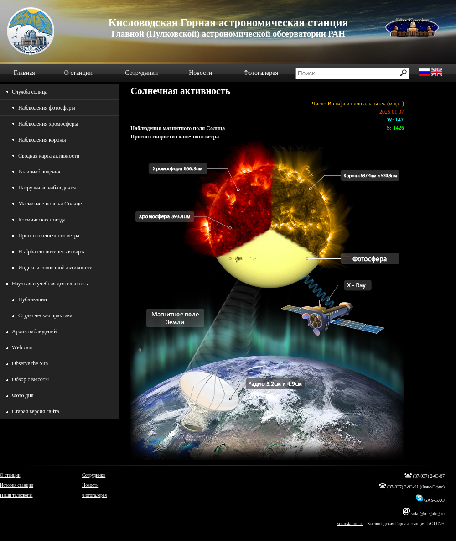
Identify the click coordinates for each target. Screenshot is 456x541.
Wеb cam (22, 347)
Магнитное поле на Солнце (50, 203)
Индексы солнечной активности (55, 267)
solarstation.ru (350, 523)
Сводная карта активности (48, 155)
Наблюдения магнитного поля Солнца (177, 128)
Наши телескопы (16, 495)
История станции (16, 485)
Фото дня (22, 395)
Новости (200, 72)
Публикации (32, 299)
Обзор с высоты (30, 379)
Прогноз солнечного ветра (48, 235)
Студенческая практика (45, 315)
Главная (24, 72)
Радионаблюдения (39, 171)
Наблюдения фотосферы (46, 108)
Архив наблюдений (34, 331)
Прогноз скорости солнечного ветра (174, 136)
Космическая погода (42, 219)
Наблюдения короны (42, 140)
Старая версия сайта (35, 411)
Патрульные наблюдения (47, 187)
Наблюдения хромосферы (48, 124)
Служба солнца (29, 92)
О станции (78, 72)
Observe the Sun (30, 363)
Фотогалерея (261, 72)
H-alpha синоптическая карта (52, 251)
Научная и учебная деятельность (50, 283)
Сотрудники (141, 72)
